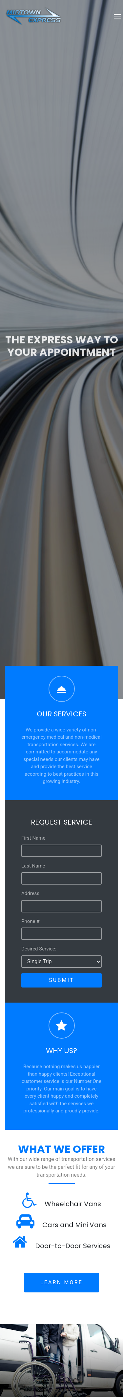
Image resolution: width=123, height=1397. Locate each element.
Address (30, 893)
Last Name (33, 866)
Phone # (30, 921)
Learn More (61, 1282)
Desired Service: (38, 949)
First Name (33, 838)
